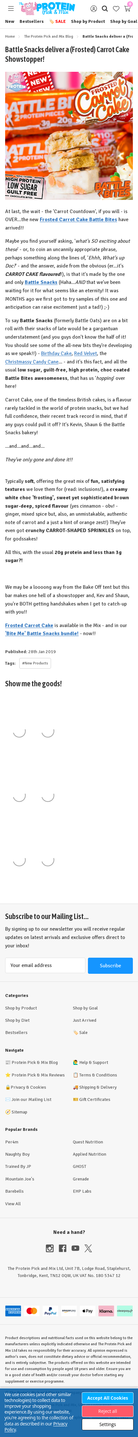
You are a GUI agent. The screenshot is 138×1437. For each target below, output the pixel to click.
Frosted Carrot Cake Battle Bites (78, 219)
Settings (107, 1424)
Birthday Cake (56, 353)
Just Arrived (84, 1020)
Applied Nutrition (89, 1154)
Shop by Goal (123, 21)
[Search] (104, 8)
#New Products (35, 663)
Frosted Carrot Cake (29, 625)
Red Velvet (85, 353)
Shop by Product (88, 21)
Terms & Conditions (98, 1075)
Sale (57, 21)
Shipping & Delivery (98, 1087)
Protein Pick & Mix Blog (35, 1062)
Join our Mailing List (31, 1099)
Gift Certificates (94, 1099)
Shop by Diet (17, 1020)
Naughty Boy (17, 1154)
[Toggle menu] (10, 8)
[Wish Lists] (116, 8)
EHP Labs (82, 1191)
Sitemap (19, 1112)
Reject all (107, 1411)
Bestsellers (32, 21)
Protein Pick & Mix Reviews (38, 1075)
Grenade (81, 1179)
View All (13, 1204)
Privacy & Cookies (28, 1087)
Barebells (14, 1191)
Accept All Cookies (107, 1398)
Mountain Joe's (19, 1179)
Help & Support (93, 1062)
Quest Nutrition (88, 1142)
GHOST (79, 1166)
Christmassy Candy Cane (31, 362)
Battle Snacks (41, 282)
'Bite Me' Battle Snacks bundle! (42, 633)
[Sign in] (93, 8)
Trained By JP (18, 1166)
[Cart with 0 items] (127, 8)
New (9, 21)
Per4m (11, 1142)
